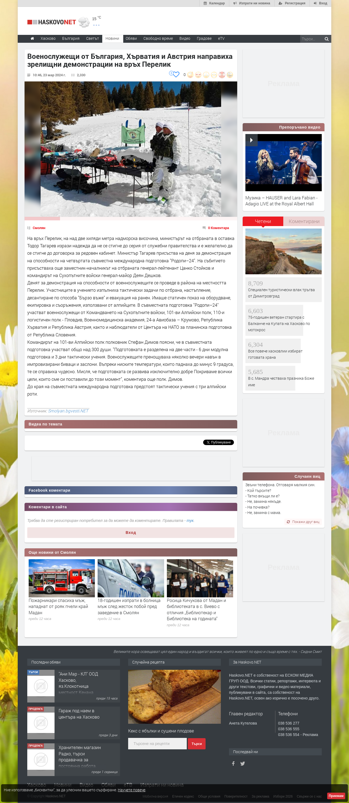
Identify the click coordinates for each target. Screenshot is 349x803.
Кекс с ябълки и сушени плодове (161, 731)
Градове (204, 38)
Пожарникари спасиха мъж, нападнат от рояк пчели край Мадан (58, 606)
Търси (197, 744)
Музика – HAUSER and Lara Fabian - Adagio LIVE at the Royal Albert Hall (281, 200)
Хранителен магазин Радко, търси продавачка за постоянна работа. (80, 756)
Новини (112, 38)
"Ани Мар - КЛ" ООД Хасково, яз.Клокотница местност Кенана (78, 683)
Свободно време (158, 38)
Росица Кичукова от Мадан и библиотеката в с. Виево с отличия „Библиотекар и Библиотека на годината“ (196, 609)
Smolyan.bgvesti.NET (68, 410)
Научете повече (131, 789)
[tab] (263, 223)
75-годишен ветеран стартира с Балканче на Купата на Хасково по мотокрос (279, 324)
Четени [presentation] (263, 221)
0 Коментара (218, 227)
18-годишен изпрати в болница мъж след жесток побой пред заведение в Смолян (129, 606)
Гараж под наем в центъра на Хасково (79, 713)
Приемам (336, 796)
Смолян (39, 227)
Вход (131, 532)
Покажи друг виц (303, 521)
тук (190, 520)
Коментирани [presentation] (304, 221)
